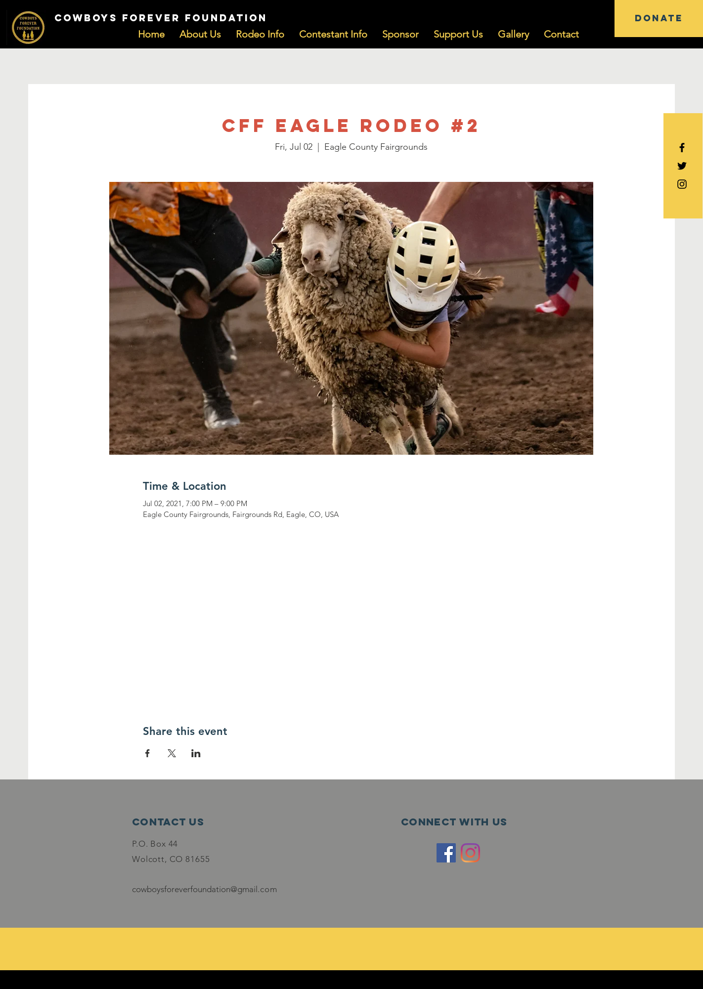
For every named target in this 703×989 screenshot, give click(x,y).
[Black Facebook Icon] (682, 147)
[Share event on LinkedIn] (196, 753)
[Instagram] (470, 852)
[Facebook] (446, 852)
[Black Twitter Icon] (682, 166)
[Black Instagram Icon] (682, 184)
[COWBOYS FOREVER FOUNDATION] (160, 18)
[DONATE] (659, 18)
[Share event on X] (171, 753)
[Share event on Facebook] (147, 753)
